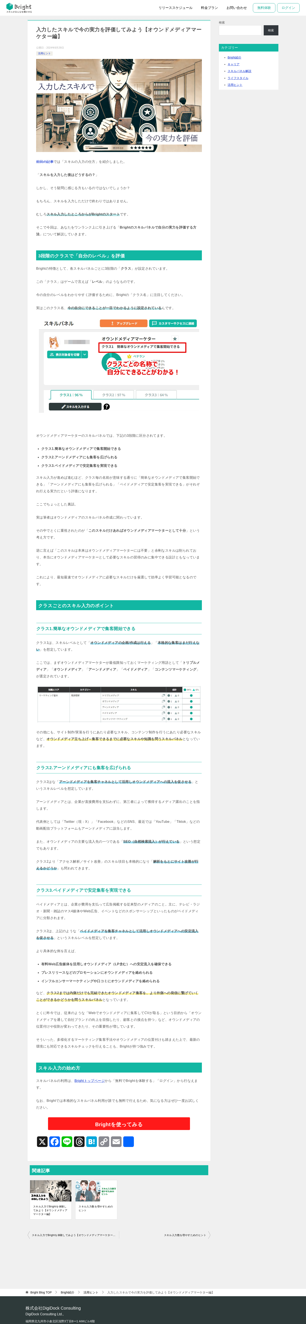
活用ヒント (44, 53)
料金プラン (209, 8)
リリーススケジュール (176, 8)
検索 (222, 22)
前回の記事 (45, 161)
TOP (41, 1292)
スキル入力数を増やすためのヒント (96, 1208)
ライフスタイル (238, 78)
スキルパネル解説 (239, 71)
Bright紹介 (234, 57)
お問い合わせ (237, 8)
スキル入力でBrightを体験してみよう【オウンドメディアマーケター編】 (50, 1210)
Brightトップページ (89, 1081)
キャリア (233, 64)
